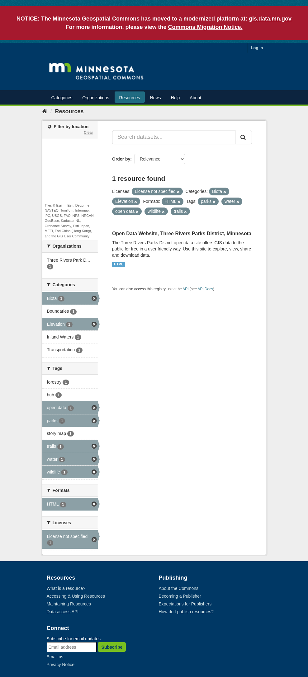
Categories (62, 97)
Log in (257, 47)
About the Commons (179, 588)
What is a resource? (66, 588)
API (185, 289)
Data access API (63, 611)
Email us (55, 656)
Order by (121, 158)
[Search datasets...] (173, 137)
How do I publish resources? (186, 611)
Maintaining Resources (69, 603)
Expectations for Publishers (185, 603)
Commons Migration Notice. (205, 27)
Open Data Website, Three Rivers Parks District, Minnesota (181, 233)
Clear (88, 132)
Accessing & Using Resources (76, 596)
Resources (129, 97)
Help (175, 97)
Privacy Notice (60, 664)
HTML (118, 264)
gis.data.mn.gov (270, 19)
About (195, 97)
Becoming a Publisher (180, 596)
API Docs (205, 289)
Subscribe (112, 647)
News (155, 97)
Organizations (95, 97)
